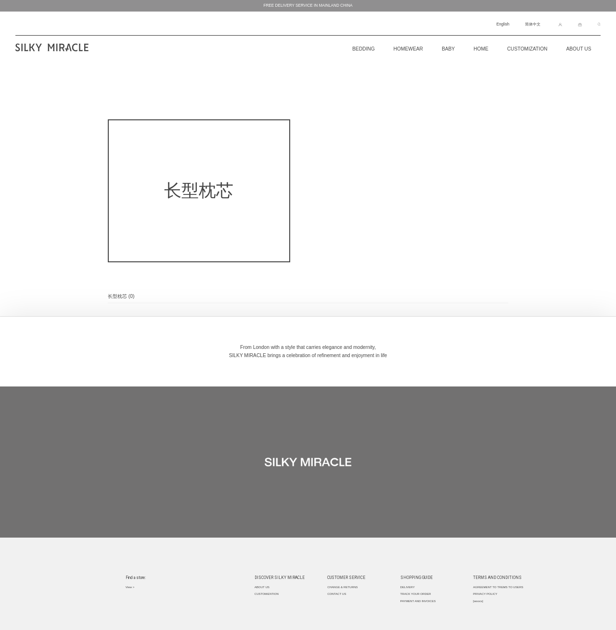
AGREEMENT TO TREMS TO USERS (498, 587)
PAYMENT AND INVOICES (418, 601)
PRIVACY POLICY (485, 593)
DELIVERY (407, 587)
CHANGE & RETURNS (342, 587)
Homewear (408, 48)
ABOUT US (262, 587)
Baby (448, 48)
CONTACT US (336, 593)
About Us (578, 48)
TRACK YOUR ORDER (415, 593)
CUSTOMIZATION (527, 48)
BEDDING (363, 48)
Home (481, 48)
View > (130, 587)
